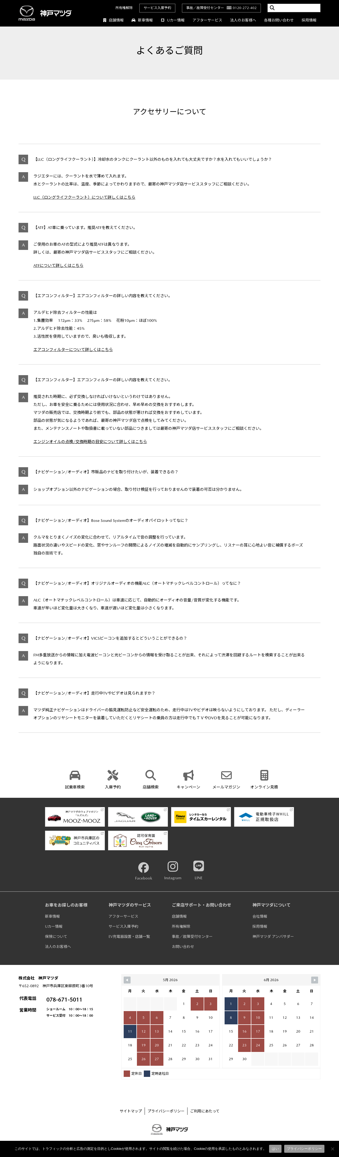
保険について (56, 936)
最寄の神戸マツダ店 (119, 420)
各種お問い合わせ (279, 20)
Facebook (143, 871)
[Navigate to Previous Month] (127, 980)
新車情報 (142, 20)
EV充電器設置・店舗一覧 (129, 936)
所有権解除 (124, 8)
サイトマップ (131, 1111)
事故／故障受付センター (192, 936)
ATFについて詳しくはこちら (58, 265)
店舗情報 (113, 20)
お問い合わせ (183, 946)
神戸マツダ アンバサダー (273, 936)
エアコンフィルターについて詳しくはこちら (73, 349)
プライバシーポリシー (166, 1111)
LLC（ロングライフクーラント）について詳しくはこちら (84, 197)
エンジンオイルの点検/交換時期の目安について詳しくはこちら (90, 441)
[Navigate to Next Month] (314, 980)
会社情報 (259, 916)
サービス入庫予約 (157, 8)
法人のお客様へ (243, 20)
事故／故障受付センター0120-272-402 (221, 8)
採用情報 (309, 20)
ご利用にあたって (205, 1111)
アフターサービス (207, 20)
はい (275, 1149)
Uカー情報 (173, 20)
